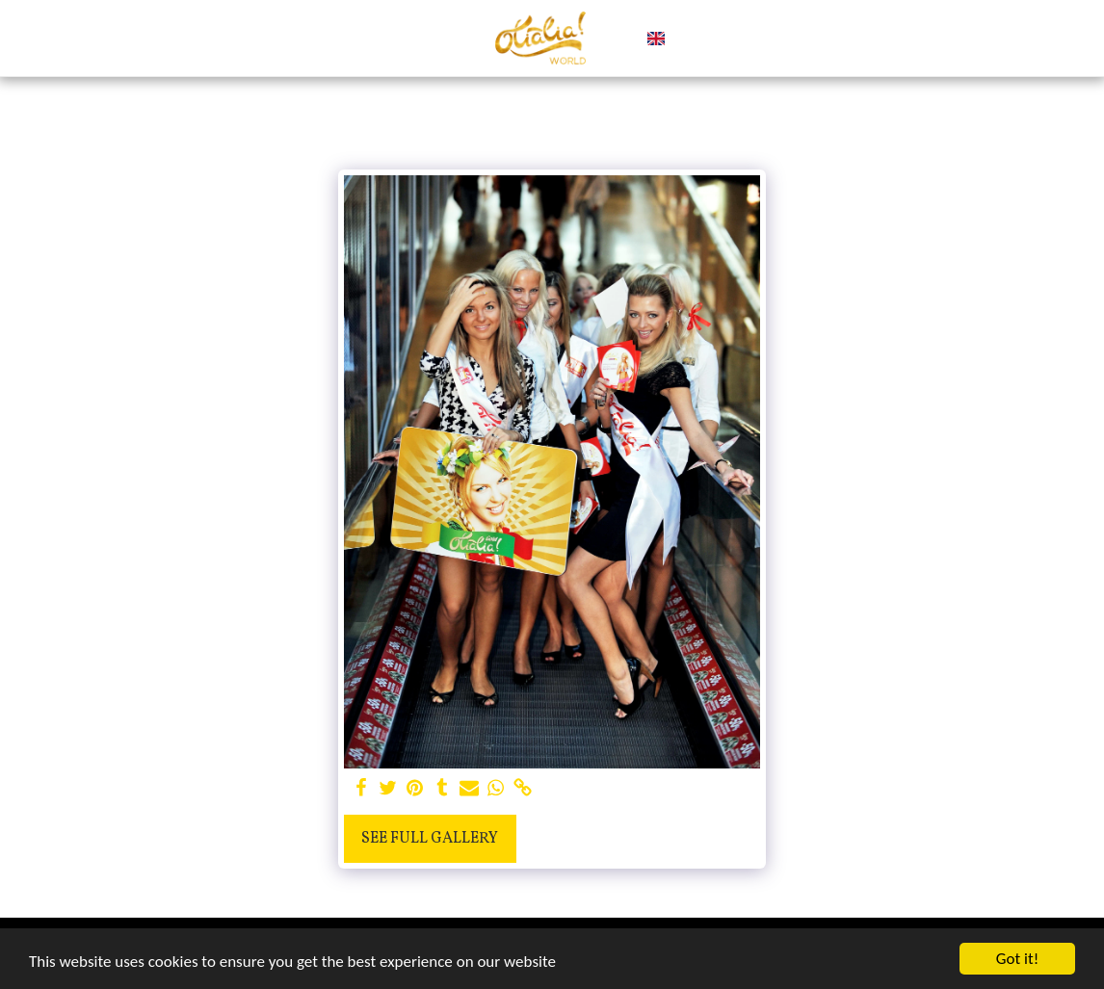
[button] (688, 38)
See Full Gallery (429, 838)
